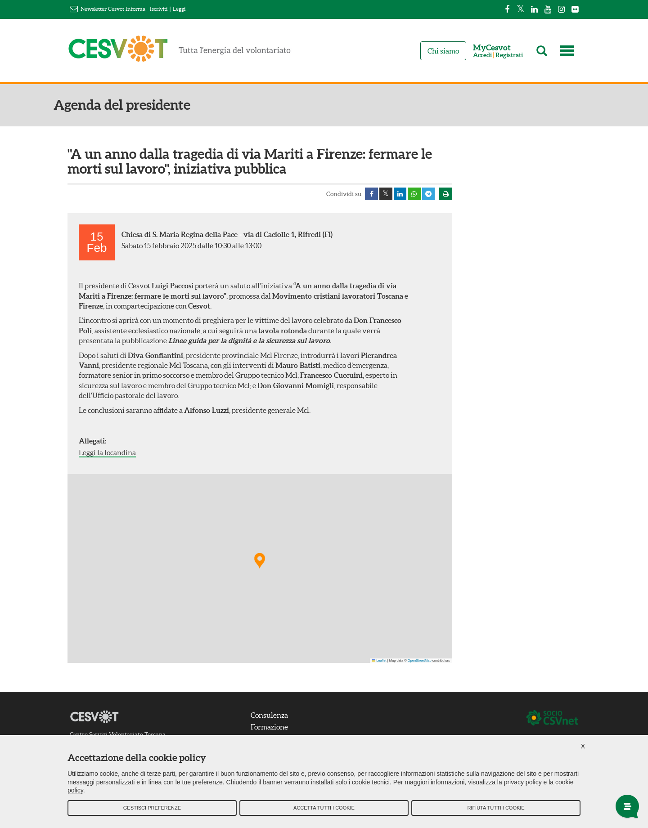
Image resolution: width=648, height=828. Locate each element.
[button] (260, 561)
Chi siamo (443, 51)
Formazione (270, 727)
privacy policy (523, 783)
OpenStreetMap (420, 661)
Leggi (179, 9)
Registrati (509, 55)
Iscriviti (158, 9)
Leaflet (379, 661)
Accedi (482, 55)
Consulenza (270, 716)
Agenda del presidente (136, 105)
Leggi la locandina (107, 453)
